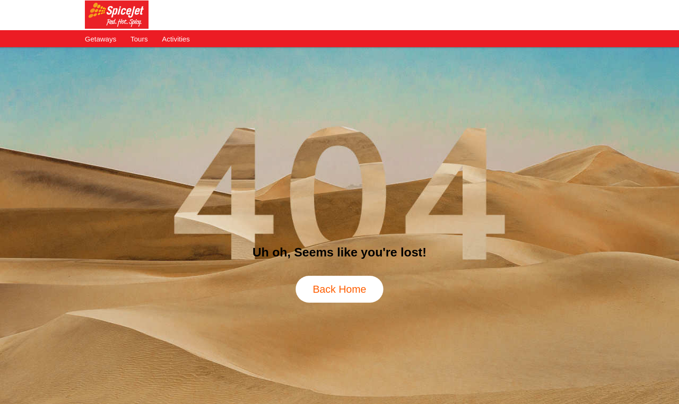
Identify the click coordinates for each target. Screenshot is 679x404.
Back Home (339, 289)
